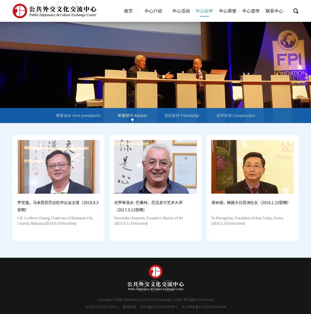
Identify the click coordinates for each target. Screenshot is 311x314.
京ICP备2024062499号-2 (159, 307)
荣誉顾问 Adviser (132, 118)
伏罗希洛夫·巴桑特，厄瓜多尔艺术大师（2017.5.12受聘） (148, 206)
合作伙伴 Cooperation (235, 118)
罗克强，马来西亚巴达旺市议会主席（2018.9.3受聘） (57, 206)
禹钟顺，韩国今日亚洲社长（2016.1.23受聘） (251, 203)
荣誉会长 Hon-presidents (78, 118)
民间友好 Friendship (181, 118)
